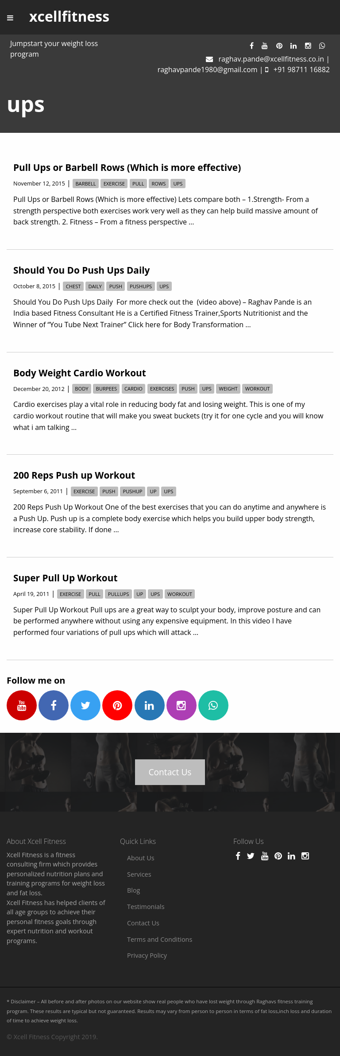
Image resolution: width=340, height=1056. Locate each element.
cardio (133, 389)
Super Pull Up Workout (65, 578)
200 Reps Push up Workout (74, 475)
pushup (132, 491)
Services (139, 874)
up (153, 491)
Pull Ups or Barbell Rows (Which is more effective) (127, 167)
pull (138, 183)
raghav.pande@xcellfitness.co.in (271, 59)
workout (257, 389)
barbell (85, 183)
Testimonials (146, 906)
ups (177, 183)
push (115, 286)
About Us (141, 858)
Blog (133, 890)
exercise (114, 183)
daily (94, 286)
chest (73, 286)
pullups (118, 594)
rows (158, 183)
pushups (141, 286)
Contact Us (169, 772)
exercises (162, 389)
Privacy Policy (147, 955)
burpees (106, 389)
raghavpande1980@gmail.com (208, 69)
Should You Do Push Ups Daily (81, 270)
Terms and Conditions (159, 939)
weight (228, 389)
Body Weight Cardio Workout (79, 373)
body (81, 389)
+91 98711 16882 (302, 69)
